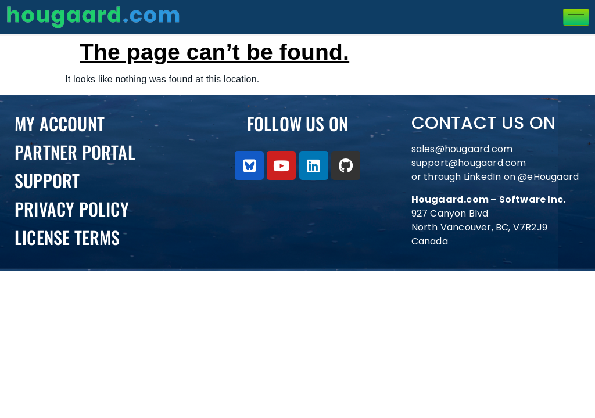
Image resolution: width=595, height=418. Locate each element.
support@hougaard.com (468, 163)
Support (47, 180)
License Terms (67, 237)
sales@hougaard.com (463, 149)
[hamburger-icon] (576, 17)
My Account (60, 123)
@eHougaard (548, 176)
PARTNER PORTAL (75, 152)
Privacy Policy (72, 209)
